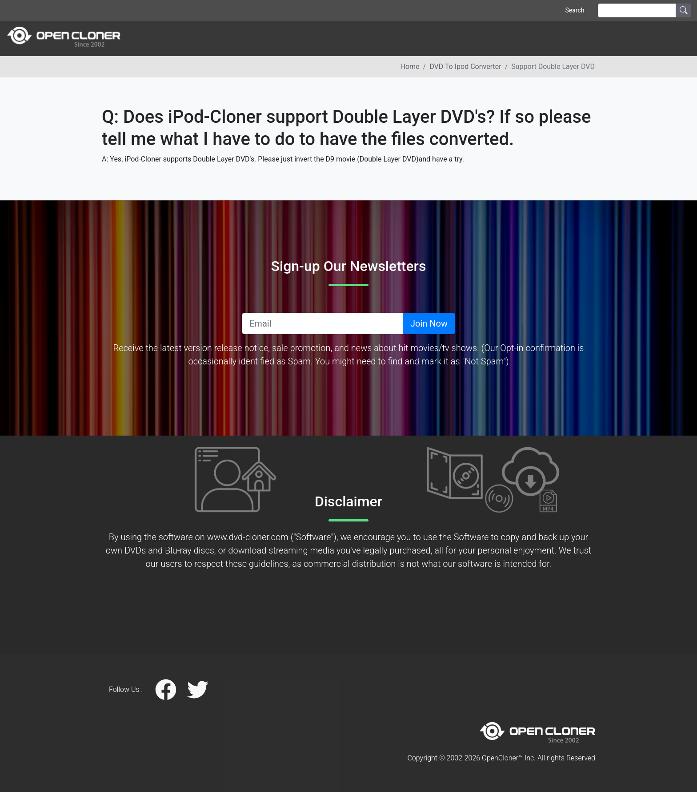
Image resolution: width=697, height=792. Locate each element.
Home (410, 66)
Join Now (429, 323)
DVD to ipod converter (465, 66)
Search (574, 10)
